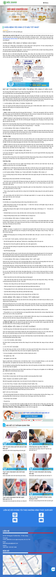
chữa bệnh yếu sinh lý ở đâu (10, 38)
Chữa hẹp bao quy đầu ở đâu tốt (38, 447)
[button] (4, 14)
